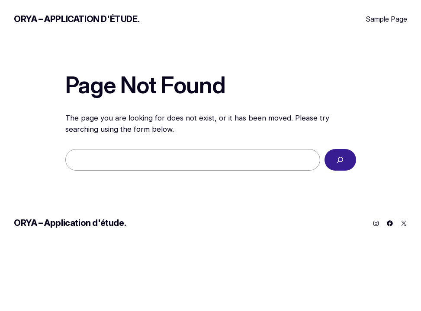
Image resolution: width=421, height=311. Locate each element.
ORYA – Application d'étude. (76, 19)
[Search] (340, 160)
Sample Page (386, 19)
